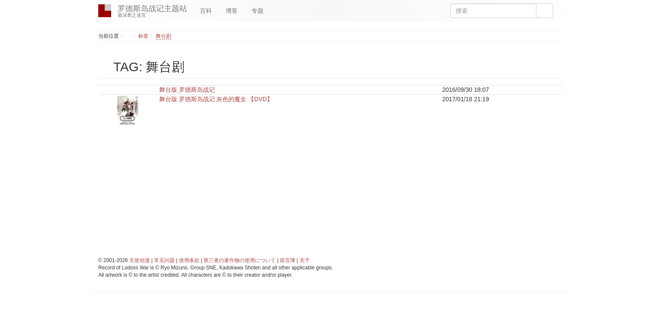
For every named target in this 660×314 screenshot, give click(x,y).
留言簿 (287, 260)
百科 (206, 10)
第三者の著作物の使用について (239, 260)
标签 (143, 36)
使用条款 (189, 260)
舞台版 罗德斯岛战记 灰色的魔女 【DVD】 (216, 99)
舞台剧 (163, 36)
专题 (257, 10)
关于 (305, 260)
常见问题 (164, 260)
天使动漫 (139, 260)
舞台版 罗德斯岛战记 (187, 89)
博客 (232, 10)
